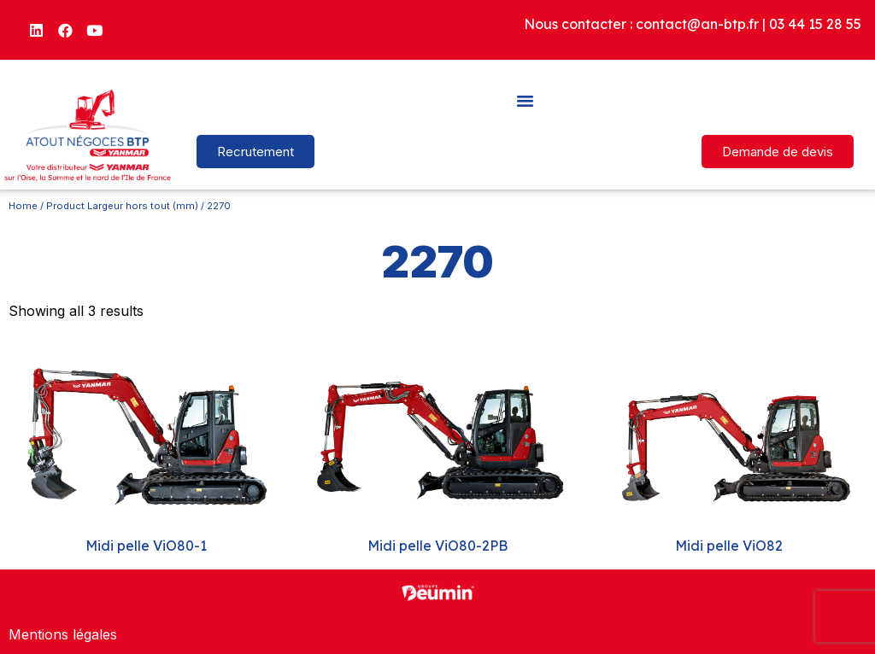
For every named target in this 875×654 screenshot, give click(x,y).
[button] (525, 100)
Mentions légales (63, 634)
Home (23, 206)
